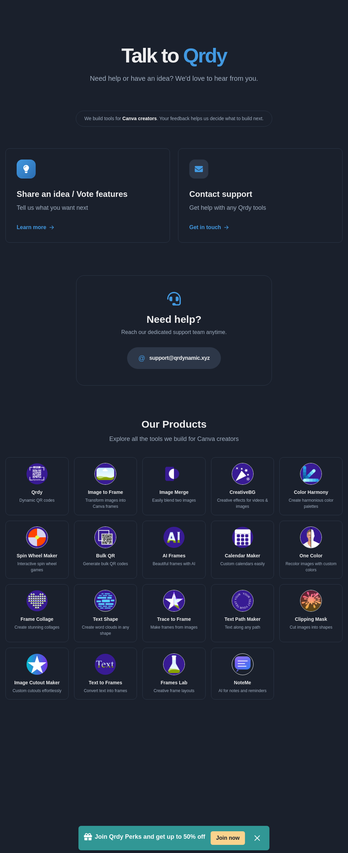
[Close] (257, 838)
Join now (228, 838)
